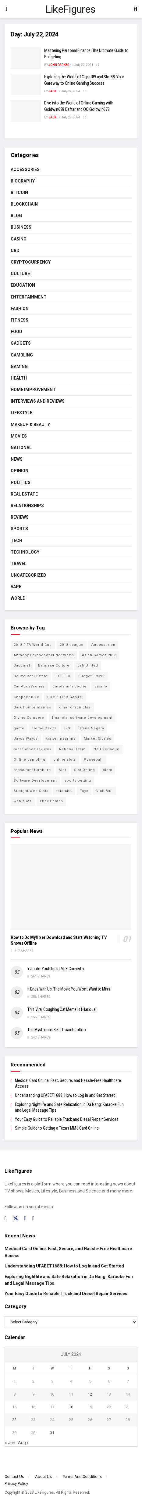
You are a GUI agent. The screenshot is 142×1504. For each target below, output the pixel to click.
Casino (19, 239)
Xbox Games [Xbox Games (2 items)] (51, 801)
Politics (20, 482)
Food (16, 331)
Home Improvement (33, 389)
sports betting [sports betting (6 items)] (78, 781)
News (17, 459)
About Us (43, 1476)
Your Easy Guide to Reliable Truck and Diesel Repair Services (67, 1119)
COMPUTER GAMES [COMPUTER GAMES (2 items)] (65, 697)
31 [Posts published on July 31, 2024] (52, 1433)
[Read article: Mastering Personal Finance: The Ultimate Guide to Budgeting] (26, 58)
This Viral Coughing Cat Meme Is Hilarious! (61, 1009)
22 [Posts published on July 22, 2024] (14, 1419)
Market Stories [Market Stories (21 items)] (97, 739)
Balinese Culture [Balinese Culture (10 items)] (53, 665)
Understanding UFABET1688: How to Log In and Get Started (65, 1095)
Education (23, 285)
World (18, 598)
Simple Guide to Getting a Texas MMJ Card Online (57, 1128)
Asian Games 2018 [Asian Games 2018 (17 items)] (99, 655)
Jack (52, 91)
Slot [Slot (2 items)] (62, 770)
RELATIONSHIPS (27, 505)
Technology (25, 552)
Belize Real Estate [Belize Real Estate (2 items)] (31, 676)
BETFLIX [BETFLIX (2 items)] (62, 676)
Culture (20, 273)
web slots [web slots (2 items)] (23, 801)
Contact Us (14, 1476)
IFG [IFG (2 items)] (67, 728)
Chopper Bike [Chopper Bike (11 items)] (26, 697)
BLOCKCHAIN (24, 204)
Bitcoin (19, 192)
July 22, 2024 (83, 65)
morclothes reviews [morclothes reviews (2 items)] (32, 749)
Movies (19, 436)
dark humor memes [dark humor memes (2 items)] (32, 707)
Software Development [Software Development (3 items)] (35, 781)
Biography (23, 181)
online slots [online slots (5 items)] (64, 760)
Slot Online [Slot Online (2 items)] (84, 770)
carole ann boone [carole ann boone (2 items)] (70, 686)
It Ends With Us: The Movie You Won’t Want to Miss (68, 989)
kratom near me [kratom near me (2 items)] (61, 739)
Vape (16, 586)
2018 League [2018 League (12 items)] (71, 645)
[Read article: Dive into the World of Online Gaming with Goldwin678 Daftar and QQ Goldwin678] (26, 111)
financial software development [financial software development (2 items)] (82, 718)
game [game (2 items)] (19, 728)
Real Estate (24, 494)
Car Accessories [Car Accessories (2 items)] (29, 686)
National (21, 447)
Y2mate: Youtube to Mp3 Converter (55, 968)
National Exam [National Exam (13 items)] (72, 749)
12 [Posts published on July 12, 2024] (90, 1394)
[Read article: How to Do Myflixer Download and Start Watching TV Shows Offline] (71, 887)
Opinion (19, 470)
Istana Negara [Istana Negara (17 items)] (91, 728)
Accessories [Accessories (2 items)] (103, 645)
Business (21, 227)
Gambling (22, 355)
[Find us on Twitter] (15, 1218)
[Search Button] (135, 9)
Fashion (20, 308)
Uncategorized (28, 575)
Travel (19, 563)
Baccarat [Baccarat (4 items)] (22, 665)
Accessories (25, 169)
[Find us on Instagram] (25, 1218)
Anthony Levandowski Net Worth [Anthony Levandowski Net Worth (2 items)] (44, 655)
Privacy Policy (16, 1483)
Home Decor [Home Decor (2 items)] (44, 728)
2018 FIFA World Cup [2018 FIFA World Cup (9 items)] (33, 645)
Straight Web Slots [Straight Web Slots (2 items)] (31, 791)
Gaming (19, 366)
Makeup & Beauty (30, 424)
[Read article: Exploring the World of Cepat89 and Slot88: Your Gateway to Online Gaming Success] (26, 85)
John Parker (58, 65)
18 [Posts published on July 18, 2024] (71, 1407)
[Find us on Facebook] (6, 1218)
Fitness (19, 320)
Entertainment (29, 297)
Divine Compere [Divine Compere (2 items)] (29, 718)
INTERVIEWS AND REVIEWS (38, 401)
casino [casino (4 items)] (100, 686)
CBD (15, 250)
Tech (16, 540)
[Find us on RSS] (33, 1218)
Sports (19, 528)
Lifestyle (21, 412)
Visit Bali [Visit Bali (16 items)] (104, 791)
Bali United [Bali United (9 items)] (87, 665)
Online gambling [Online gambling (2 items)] (29, 760)
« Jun (10, 1442)
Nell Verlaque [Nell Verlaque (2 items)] (106, 749)
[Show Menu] (6, 9)
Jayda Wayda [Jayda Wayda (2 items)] (26, 739)
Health (19, 378)
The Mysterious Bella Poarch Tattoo (56, 1029)
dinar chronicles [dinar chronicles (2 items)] (75, 707)
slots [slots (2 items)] (107, 770)
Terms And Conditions (82, 1476)
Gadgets (21, 343)
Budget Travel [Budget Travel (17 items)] (91, 676)
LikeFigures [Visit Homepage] (70, 9)
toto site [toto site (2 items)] (64, 791)
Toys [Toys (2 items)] (84, 791)
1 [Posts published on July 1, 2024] (14, 1381)
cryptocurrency (31, 262)
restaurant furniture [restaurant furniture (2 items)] (32, 770)
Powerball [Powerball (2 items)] (93, 760)
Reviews (20, 517)
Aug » (23, 1442)
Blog (16, 215)
